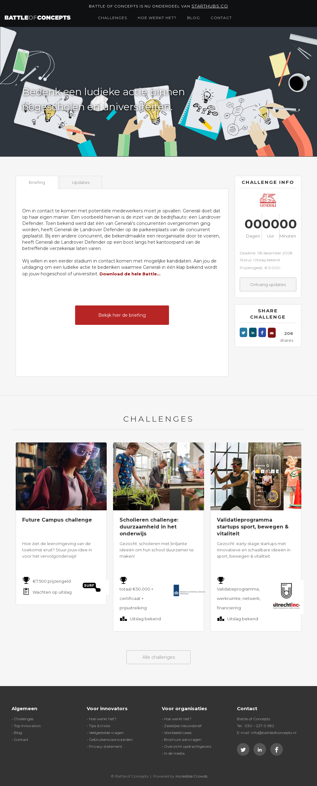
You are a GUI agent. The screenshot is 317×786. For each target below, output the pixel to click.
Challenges (112, 17)
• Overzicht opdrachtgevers (186, 746)
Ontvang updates (268, 284)
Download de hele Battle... (130, 273)
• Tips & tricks (98, 725)
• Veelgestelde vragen (105, 732)
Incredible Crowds (191, 776)
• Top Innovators (26, 725)
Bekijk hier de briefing (122, 315)
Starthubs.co (210, 5)
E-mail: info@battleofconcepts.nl (266, 732)
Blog (193, 17)
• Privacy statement (104, 746)
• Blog (17, 732)
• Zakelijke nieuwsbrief (182, 725)
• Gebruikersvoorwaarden (110, 739)
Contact (221, 17)
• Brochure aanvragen (182, 739)
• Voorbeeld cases (177, 732)
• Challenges (22, 718)
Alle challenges (158, 657)
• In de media (173, 753)
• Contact (20, 739)
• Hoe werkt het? (101, 718)
